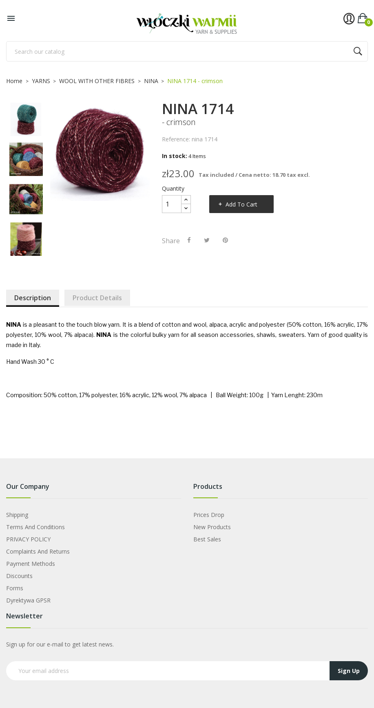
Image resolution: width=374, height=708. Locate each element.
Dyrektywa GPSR (28, 600)
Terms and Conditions (35, 527)
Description (32, 297)
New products (212, 527)
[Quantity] (171, 204)
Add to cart (241, 204)
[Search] (187, 51)
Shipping (17, 515)
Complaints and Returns (38, 551)
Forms (14, 588)
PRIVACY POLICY (28, 539)
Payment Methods (30, 563)
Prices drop (208, 515)
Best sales (207, 539)
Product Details (97, 297)
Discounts (19, 576)
